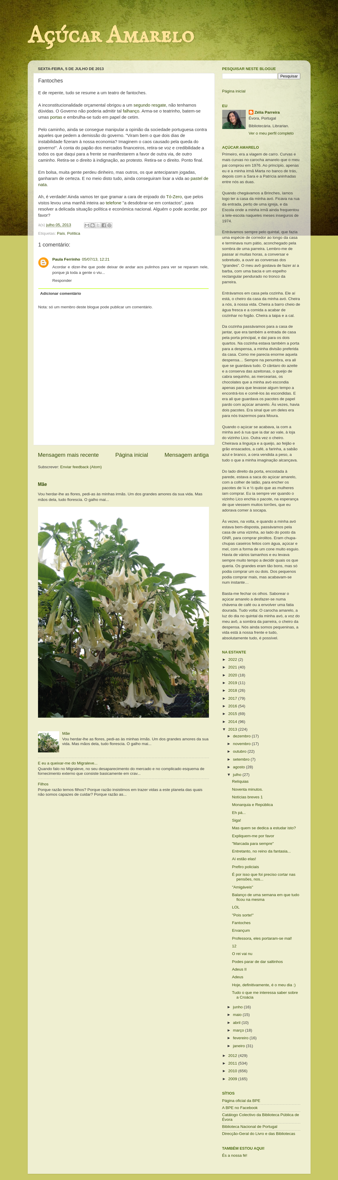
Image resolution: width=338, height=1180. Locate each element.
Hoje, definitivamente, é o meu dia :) (264, 985)
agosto (239, 767)
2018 (233, 690)
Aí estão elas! (244, 859)
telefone (113, 203)
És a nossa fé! (235, 1155)
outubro (240, 751)
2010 (233, 1071)
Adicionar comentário (60, 293)
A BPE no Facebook (240, 1107)
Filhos (43, 784)
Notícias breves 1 (247, 797)
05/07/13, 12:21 (96, 259)
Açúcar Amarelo (111, 36)
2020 (233, 675)
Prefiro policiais (245, 867)
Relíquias (240, 781)
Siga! (236, 820)
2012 (233, 1055)
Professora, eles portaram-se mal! (262, 938)
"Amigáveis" (242, 887)
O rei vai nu (242, 953)
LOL (236, 907)
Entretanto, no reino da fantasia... (261, 851)
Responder (62, 280)
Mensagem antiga (186, 455)
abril (237, 1022)
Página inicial (131, 455)
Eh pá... (239, 812)
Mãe (42, 484)
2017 (233, 698)
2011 (233, 1063)
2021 (233, 667)
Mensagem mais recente (68, 455)
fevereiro (241, 1038)
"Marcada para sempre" (253, 843)
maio (238, 1014)
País (61, 233)
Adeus (237, 977)
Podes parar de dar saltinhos (257, 961)
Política (73, 233)
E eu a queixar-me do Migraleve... (68, 763)
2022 (233, 659)
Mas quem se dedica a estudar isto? (264, 828)
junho (238, 1007)
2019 (233, 683)
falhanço (131, 111)
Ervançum (241, 930)
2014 (233, 721)
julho (238, 774)
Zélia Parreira (267, 112)
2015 (233, 713)
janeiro (239, 1046)
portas (55, 117)
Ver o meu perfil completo (271, 133)
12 (234, 946)
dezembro (242, 736)
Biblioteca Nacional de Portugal (250, 1126)
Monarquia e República (252, 804)
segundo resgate (149, 105)
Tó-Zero (173, 196)
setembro (242, 759)
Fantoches (241, 923)
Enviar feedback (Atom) (81, 467)
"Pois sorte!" (242, 915)
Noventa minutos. (247, 789)
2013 (233, 729)
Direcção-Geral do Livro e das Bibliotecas (258, 1133)
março (239, 1030)
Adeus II (239, 969)
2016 (233, 706)
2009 (233, 1079)
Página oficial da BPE (241, 1100)
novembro (242, 744)
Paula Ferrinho (66, 259)
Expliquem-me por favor (253, 836)
